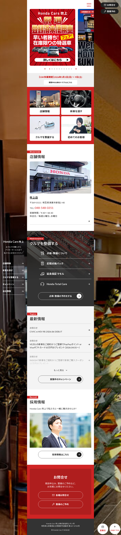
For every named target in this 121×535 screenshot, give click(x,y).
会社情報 (7, 291)
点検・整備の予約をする (60, 296)
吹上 (13, 241)
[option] (52, 37)
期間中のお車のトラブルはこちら (60, 82)
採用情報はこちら (60, 454)
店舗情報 (7, 263)
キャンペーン (8, 284)
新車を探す (8, 270)
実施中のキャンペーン (60, 379)
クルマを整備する (10, 277)
